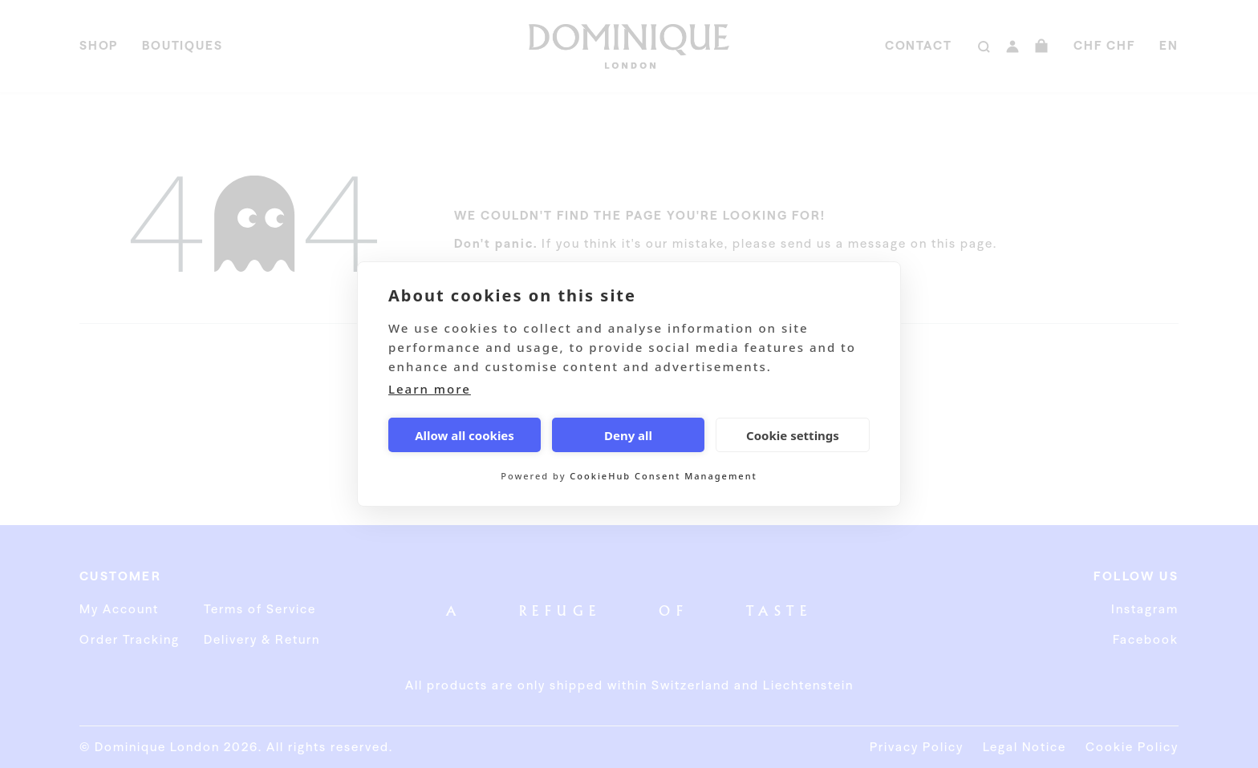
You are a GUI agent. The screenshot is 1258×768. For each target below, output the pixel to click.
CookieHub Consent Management (663, 476)
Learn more (429, 389)
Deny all (628, 435)
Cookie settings (792, 435)
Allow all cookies (464, 435)
